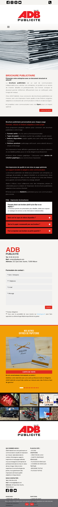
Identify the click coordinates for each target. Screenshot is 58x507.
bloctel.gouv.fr (41, 314)
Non (32, 504)
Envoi (48, 307)
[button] (21, 387)
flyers (39, 104)
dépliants (23, 192)
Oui (27, 504)
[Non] (56, 503)
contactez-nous (46, 110)
